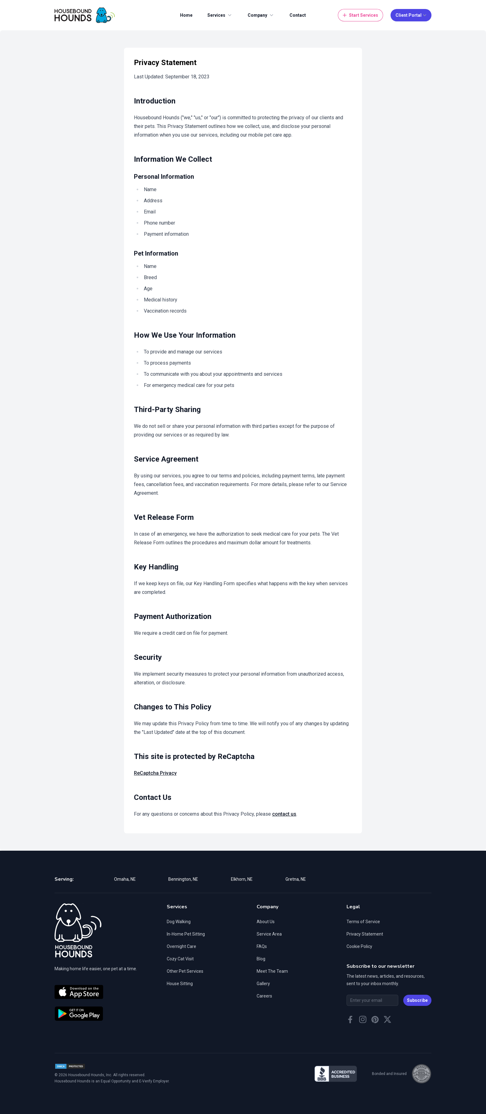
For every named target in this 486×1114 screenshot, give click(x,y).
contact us (284, 814)
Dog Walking (179, 921)
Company (261, 15)
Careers (264, 995)
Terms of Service (363, 921)
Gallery (263, 983)
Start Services (360, 15)
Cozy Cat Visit (180, 958)
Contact (297, 15)
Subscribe (417, 1000)
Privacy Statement (365, 934)
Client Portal (411, 15)
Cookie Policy (359, 946)
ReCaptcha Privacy (155, 773)
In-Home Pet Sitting (186, 934)
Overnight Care (181, 946)
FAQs (262, 946)
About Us (266, 921)
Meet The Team (272, 971)
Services (220, 15)
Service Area (269, 934)
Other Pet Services (185, 971)
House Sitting (180, 983)
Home (186, 15)
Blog (261, 958)
